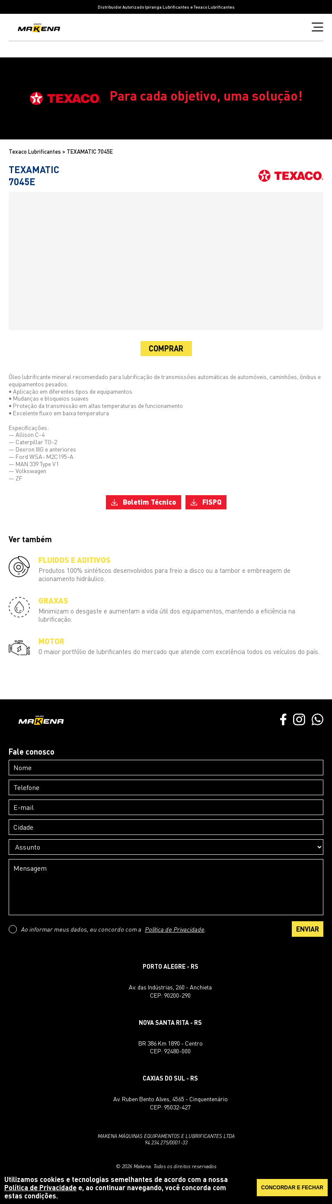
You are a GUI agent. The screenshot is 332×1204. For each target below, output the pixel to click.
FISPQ (206, 502)
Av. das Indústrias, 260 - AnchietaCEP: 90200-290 (170, 991)
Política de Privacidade (174, 929)
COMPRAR (166, 348)
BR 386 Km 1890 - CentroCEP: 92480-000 (170, 1047)
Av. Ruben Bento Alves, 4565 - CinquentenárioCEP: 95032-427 (170, 1102)
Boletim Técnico (143, 502)
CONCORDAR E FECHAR (292, 1188)
